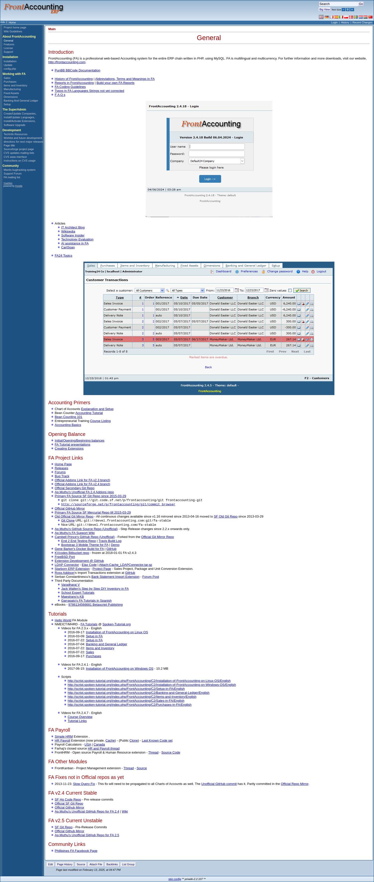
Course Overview (80, 718)
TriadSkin (7, 183)
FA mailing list (12, 177)
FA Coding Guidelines (70, 87)
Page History (64, 865)
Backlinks (112, 865)
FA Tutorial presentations (72, 444)
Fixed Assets (11, 93)
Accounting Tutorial (89, 413)
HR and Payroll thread (104, 749)
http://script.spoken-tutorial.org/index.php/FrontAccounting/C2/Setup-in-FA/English (126, 690)
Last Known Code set (157, 741)
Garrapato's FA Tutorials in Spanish (86, 601)
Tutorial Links (77, 722)
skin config (174, 879)
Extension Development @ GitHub (79, 562)
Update (8, 64)
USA (87, 745)
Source (142, 769)
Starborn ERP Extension (72, 570)
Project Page (102, 570)
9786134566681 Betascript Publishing (95, 605)
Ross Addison (64, 574)
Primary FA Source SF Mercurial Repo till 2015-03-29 (93, 513)
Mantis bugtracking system (20, 169)
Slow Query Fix (84, 785)
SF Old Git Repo (226, 517)
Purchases (10, 81)
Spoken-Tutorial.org (117, 625)
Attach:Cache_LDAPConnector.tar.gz (125, 566)
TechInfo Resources (15, 134)
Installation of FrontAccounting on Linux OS (117, 633)
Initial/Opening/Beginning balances (79, 440)
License (8, 48)
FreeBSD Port (65, 558)
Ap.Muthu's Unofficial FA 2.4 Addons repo (84, 492)
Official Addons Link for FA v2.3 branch (82, 480)
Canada (99, 745)
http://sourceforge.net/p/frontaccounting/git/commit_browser (118, 504)
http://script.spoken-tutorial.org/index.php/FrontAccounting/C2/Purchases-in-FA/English (130, 705)
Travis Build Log (110, 542)
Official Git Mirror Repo (157, 538)
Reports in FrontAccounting (74, 83)
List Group (128, 865)
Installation (10, 61)
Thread (153, 753)
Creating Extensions (69, 448)
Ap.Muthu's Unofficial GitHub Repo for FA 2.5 (87, 836)
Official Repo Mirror (295, 785)
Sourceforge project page (19, 149)
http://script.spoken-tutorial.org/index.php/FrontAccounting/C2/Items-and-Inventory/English (132, 698)
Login (334, 22)
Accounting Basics (68, 425)
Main (52, 29)
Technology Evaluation (77, 239)
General (8, 40)
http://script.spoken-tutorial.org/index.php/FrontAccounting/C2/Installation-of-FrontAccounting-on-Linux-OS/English (149, 682)
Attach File (95, 865)
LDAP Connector (67, 566)
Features (9, 44)
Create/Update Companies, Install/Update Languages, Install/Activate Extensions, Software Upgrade (20, 119)
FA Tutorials (88, 625)
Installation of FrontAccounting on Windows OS (119, 669)
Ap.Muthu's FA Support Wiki (75, 534)
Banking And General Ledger (21, 100)
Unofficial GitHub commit (219, 785)
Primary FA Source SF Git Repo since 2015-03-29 (90, 496)
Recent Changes (363, 22)
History (345, 22)
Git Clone (68, 521)
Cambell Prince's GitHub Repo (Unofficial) (85, 538)
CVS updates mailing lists (19, 152)
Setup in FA (94, 637)
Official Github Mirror (69, 808)
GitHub (111, 550)
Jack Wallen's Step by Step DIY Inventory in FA (95, 589)
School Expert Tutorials (77, 593)
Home (12, 22)
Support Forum (13, 173)
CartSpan (68, 247)
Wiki (125, 812)
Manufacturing (12, 89)
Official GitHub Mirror (70, 509)
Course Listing (100, 421)
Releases (61, 468)
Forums (60, 472)
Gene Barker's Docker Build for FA (79, 550)
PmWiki (18, 186)
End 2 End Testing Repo (78, 542)
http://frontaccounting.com (66, 62)
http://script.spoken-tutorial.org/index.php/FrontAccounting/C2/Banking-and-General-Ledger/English (139, 694)
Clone (133, 741)
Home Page (63, 464)
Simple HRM (64, 737)
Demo (115, 546)
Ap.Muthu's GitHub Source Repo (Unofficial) (86, 530)
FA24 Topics (63, 255)
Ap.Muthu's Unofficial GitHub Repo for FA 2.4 (87, 812)
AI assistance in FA (75, 243)
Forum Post (150, 578)
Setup (7, 104)
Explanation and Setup (97, 409)
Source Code (170, 753)
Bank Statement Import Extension (115, 578)
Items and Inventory (15, 85)
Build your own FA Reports (115, 83)
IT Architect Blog (73, 227)
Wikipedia (68, 231)
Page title (9, 145)
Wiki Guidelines (13, 31)
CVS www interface (15, 156)
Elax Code (89, 566)
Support (8, 51)
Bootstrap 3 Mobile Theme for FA (84, 546)
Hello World (63, 621)
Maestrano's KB (72, 597)
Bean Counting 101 (68, 417)
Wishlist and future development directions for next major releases (23, 139)
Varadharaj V (70, 586)
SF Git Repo (63, 828)
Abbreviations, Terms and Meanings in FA (125, 79)
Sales (7, 77)
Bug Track (62, 476)
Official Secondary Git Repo (75, 488)
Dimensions (11, 96)
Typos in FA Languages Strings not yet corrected (89, 91)
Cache (110, 741)
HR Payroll (62, 741)
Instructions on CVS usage (20, 160)
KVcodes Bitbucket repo (72, 554)
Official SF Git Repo (69, 804)
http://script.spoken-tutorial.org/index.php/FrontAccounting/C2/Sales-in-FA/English (126, 702)
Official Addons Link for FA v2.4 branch (82, 484)
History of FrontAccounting (74, 79)
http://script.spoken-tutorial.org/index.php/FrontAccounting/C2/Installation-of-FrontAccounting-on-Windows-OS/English (152, 686)
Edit (50, 865)
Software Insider (73, 235)
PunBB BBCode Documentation (77, 70)
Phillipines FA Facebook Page (76, 852)
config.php (10, 68)
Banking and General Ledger (106, 645)
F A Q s (60, 95)
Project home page (15, 27)
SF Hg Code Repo (68, 800)
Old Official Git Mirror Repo (74, 517)
